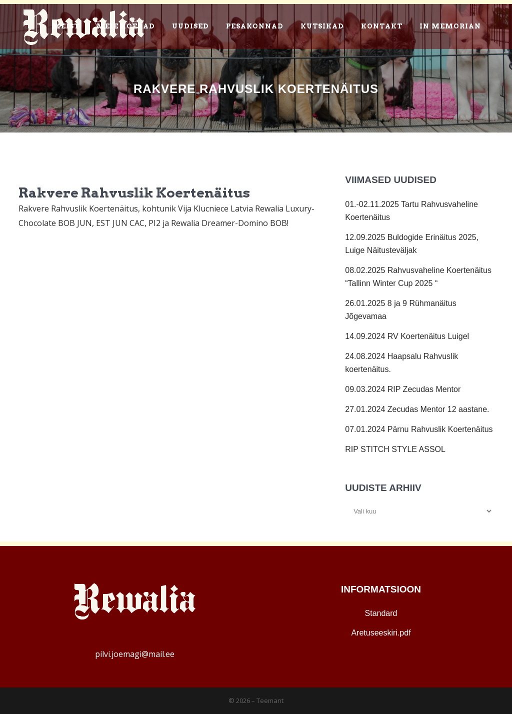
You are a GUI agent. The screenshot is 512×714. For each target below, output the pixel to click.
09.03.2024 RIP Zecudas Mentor (402, 389)
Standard (381, 613)
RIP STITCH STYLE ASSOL (395, 449)
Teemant (270, 700)
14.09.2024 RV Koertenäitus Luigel (407, 336)
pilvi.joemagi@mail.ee (134, 654)
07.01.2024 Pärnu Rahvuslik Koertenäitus (418, 429)
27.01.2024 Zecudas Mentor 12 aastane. (417, 409)
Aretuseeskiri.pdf (380, 632)
